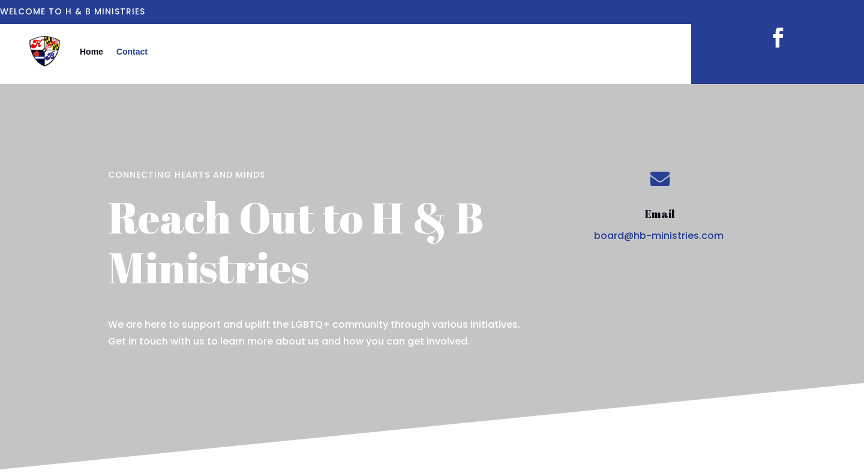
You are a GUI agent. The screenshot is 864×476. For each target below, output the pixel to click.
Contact (132, 51)
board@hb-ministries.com (659, 236)
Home (91, 51)
